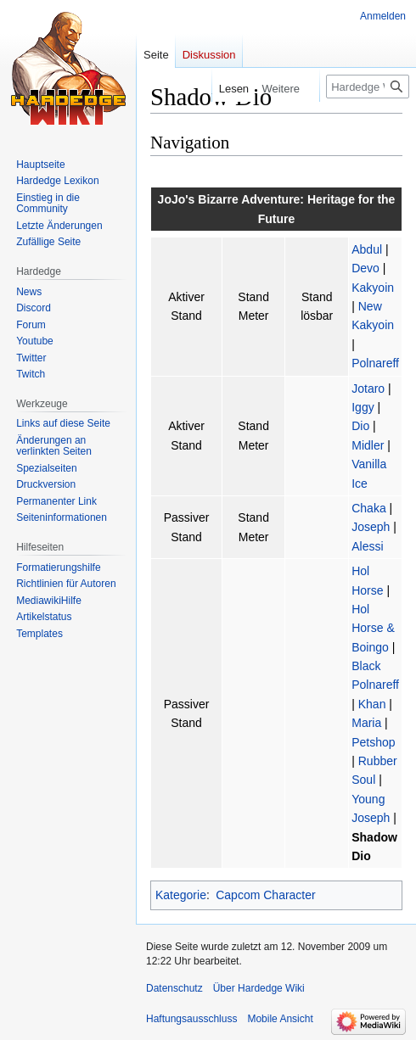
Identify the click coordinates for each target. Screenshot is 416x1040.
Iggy (362, 407)
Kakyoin (372, 287)
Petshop (373, 742)
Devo (365, 268)
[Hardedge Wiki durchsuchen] (367, 86)
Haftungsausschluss (191, 1019)
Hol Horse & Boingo (373, 628)
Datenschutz (174, 988)
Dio (360, 426)
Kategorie (180, 895)
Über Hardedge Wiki (259, 988)
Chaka (368, 508)
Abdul (366, 249)
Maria (366, 723)
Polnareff (375, 363)
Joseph (370, 527)
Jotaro (368, 388)
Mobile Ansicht (279, 1019)
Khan (372, 704)
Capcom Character (266, 895)
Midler (367, 445)
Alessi (367, 546)
